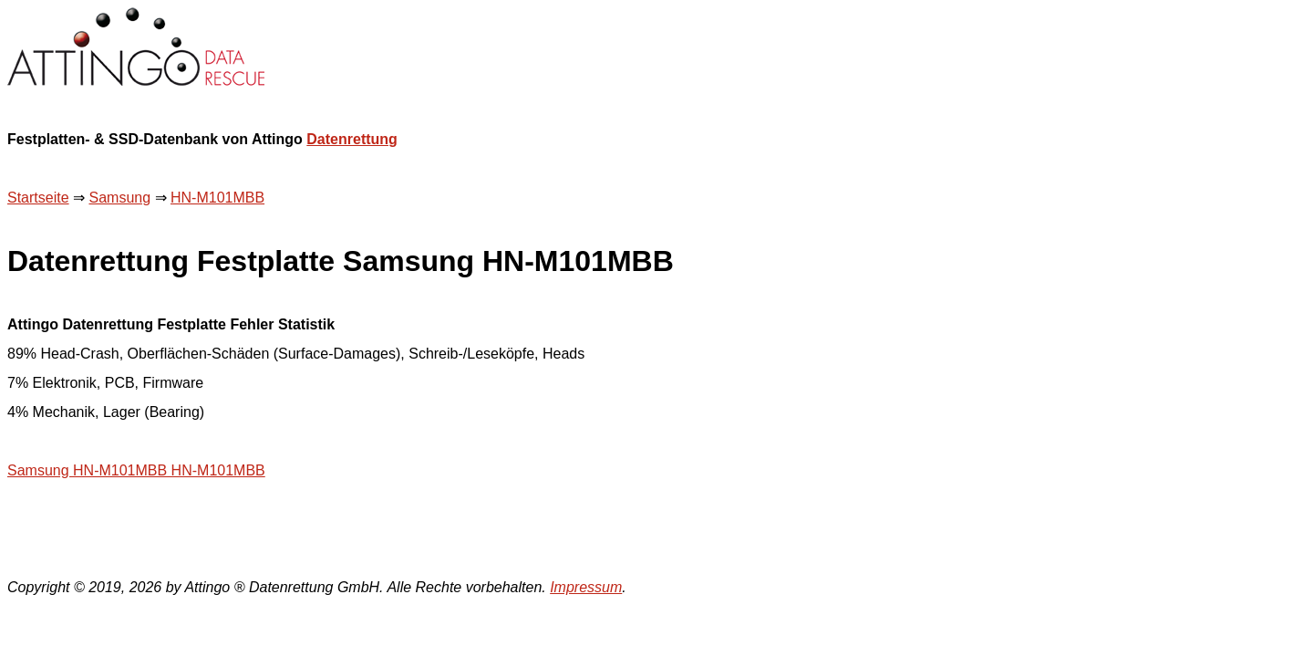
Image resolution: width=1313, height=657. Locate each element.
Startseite (38, 197)
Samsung (119, 197)
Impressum (586, 587)
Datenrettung (352, 139)
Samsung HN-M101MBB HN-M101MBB (136, 470)
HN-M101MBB (217, 197)
